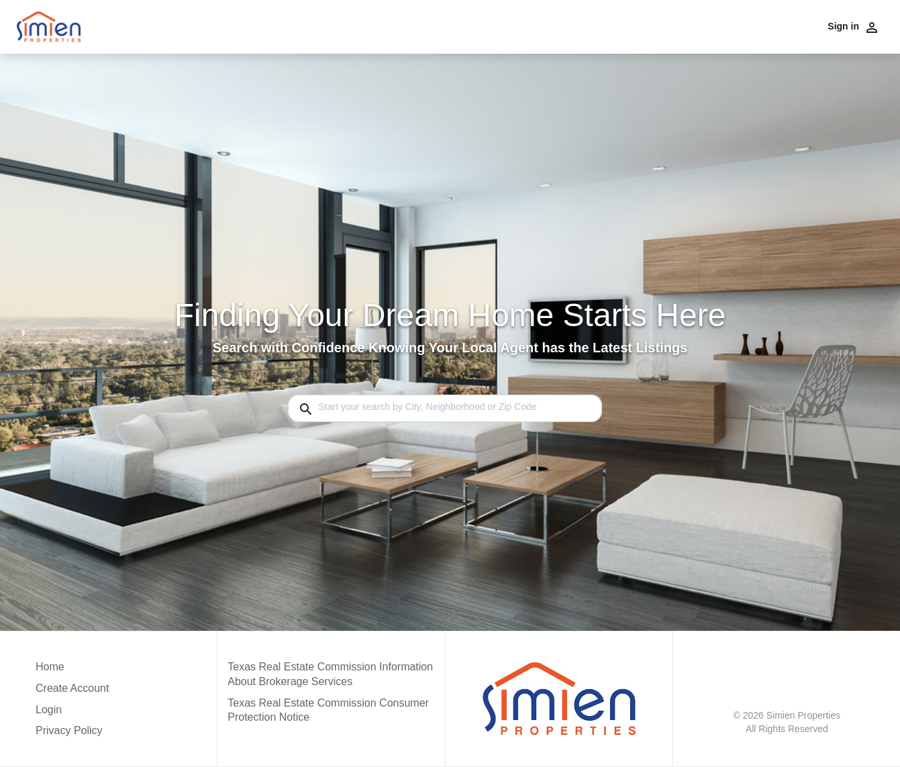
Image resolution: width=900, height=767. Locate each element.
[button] (72, 713)
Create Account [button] (72, 688)
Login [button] (49, 709)
